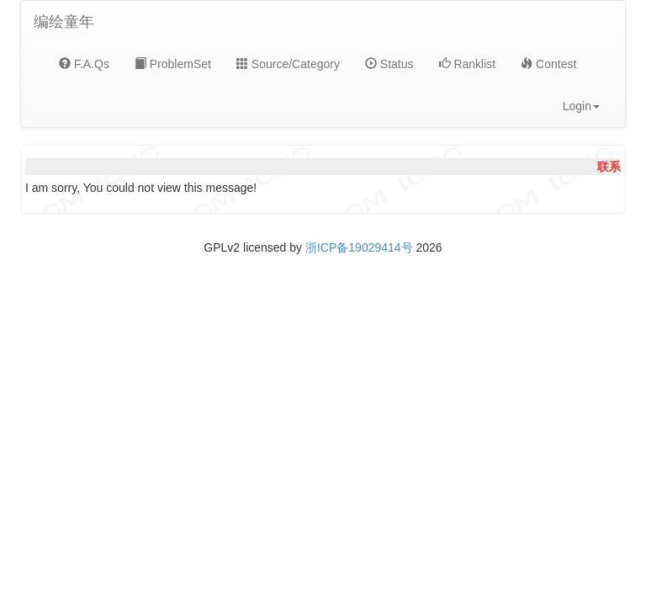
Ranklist (467, 64)
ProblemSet (173, 64)
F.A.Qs (84, 64)
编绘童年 (64, 21)
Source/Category (288, 64)
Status (389, 64)
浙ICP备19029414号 (359, 247)
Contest (548, 64)
